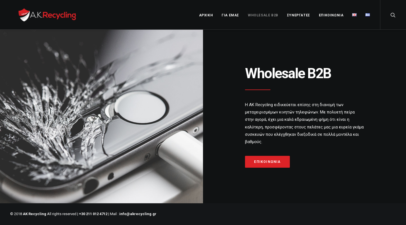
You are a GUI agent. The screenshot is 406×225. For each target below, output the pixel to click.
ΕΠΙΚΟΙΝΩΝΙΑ (331, 15)
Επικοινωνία (267, 162)
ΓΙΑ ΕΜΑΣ (230, 15)
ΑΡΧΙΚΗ (206, 15)
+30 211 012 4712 (93, 214)
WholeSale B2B (263, 15)
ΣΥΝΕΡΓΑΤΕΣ (298, 15)
